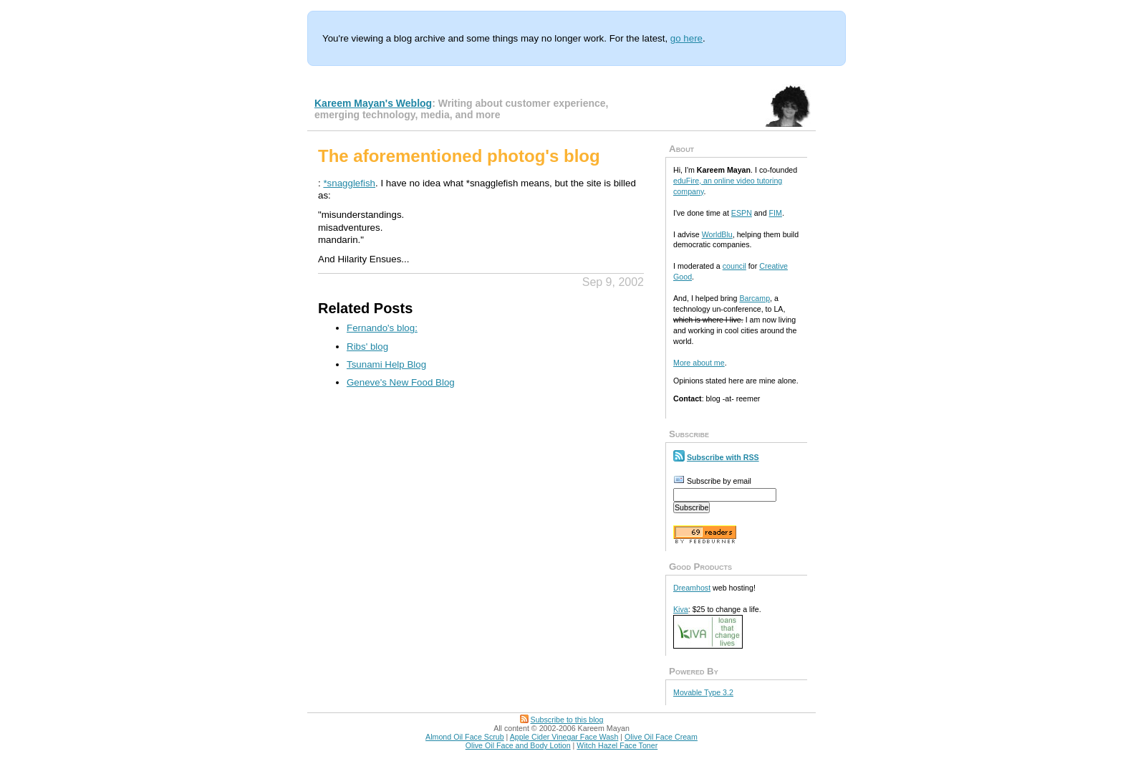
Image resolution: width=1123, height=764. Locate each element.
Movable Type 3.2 (703, 692)
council (734, 266)
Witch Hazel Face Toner (617, 745)
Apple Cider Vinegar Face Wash (564, 736)
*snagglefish (349, 183)
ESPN (741, 213)
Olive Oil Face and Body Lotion (518, 745)
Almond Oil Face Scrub (464, 736)
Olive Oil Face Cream (661, 736)
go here (686, 38)
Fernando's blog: (382, 328)
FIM (775, 213)
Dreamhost (691, 587)
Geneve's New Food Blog (401, 382)
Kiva (680, 609)
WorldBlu (717, 234)
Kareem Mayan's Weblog (373, 103)
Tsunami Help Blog (386, 364)
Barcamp (754, 298)
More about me (699, 362)
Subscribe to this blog (567, 719)
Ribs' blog (367, 346)
